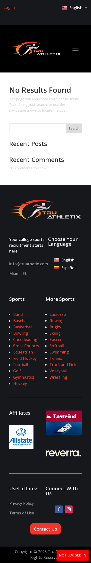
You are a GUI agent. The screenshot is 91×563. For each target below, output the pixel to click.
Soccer (56, 339)
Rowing (57, 320)
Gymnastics (24, 377)
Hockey (20, 383)
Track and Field (64, 364)
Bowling (20, 333)
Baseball (20, 320)
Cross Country (26, 345)
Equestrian (23, 352)
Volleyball (58, 371)
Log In (9, 7)
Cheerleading (25, 339)
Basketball (22, 327)
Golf (17, 371)
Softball (57, 345)
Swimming (59, 352)
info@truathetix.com (28, 264)
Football (20, 364)
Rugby (55, 327)
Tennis (56, 358)
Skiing (55, 333)
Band (18, 314)
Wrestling (58, 377)
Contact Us (45, 529)
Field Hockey (25, 358)
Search (74, 128)
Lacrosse (58, 314)
